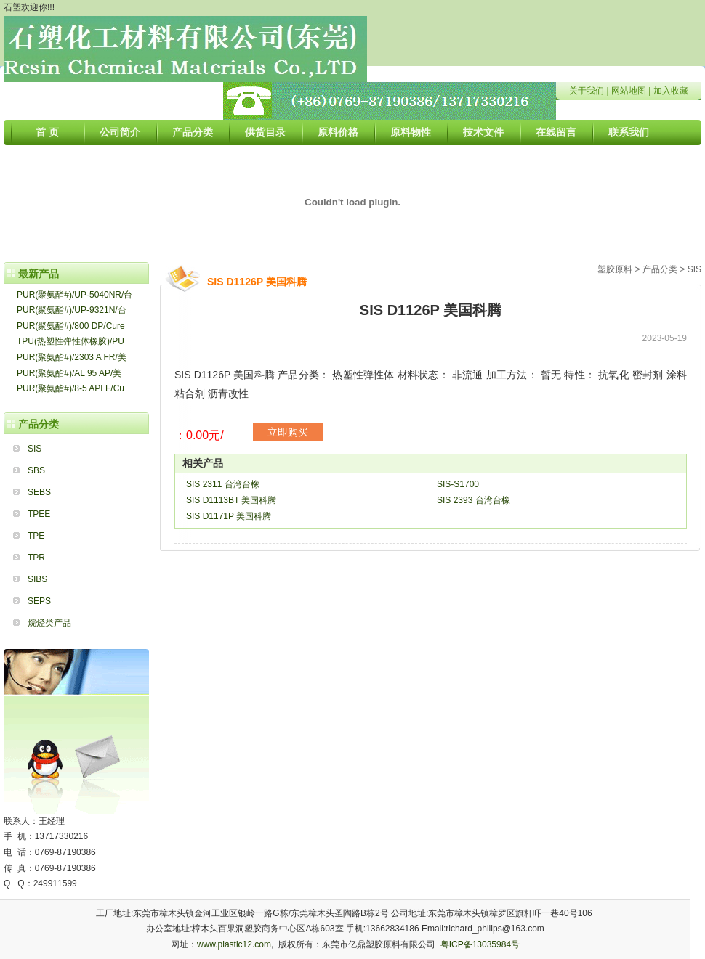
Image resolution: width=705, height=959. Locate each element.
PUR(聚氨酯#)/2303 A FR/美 (71, 357)
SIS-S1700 (458, 484)
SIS (34, 449)
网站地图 (628, 91)
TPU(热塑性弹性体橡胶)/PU (70, 341)
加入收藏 (670, 91)
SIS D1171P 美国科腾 (228, 516)
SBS (36, 470)
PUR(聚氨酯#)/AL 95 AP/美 (69, 373)
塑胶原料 (614, 269)
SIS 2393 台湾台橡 (473, 500)
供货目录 (265, 132)
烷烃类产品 (49, 623)
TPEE (39, 514)
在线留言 (556, 132)
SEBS (39, 492)
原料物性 (410, 132)
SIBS (37, 579)
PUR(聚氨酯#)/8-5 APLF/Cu (70, 388)
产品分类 (192, 132)
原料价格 (338, 132)
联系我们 (628, 132)
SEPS (39, 601)
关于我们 (586, 91)
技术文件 (483, 132)
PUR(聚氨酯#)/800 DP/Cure (71, 326)
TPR (36, 557)
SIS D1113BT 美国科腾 (231, 500)
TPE (36, 536)
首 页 (47, 132)
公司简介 (120, 132)
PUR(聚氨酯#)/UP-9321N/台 (71, 310)
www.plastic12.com (234, 944)
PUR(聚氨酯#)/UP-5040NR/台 (74, 295)
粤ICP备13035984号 (480, 944)
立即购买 (287, 432)
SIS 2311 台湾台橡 (222, 484)
